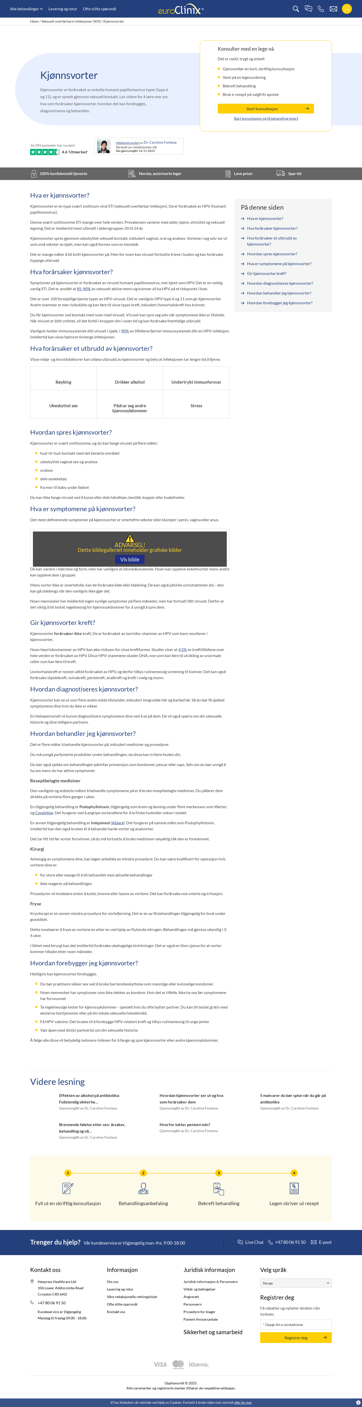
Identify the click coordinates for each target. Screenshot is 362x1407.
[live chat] (308, 9)
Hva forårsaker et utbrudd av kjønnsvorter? (272, 241)
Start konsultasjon (262, 108)
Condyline (44, 812)
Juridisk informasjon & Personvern (211, 1281)
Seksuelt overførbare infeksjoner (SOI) (71, 21)
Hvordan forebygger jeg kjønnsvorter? (279, 302)
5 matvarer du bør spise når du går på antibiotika (293, 1098)
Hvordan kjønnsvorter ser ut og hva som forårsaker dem (191, 1098)
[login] (346, 9)
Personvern (193, 1304)
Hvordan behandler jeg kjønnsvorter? (279, 292)
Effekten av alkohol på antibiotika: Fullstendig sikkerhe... (89, 1098)
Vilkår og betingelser (200, 1289)
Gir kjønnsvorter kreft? (266, 273)
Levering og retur (63, 9)
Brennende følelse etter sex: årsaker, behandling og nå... (92, 1127)
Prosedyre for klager (199, 1312)
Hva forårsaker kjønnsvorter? (272, 228)
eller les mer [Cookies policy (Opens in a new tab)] (243, 1402)
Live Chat (254, 1242)
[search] (296, 9)
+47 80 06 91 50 (52, 1303)
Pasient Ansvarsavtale (201, 1319)
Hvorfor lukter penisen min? (185, 1124)
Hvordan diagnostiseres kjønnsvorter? (280, 283)
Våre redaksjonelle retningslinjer (132, 1297)
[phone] (321, 9)
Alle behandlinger (24, 9)
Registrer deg (296, 1337)
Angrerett (191, 1297)
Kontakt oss (116, 1312)
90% (125, 330)
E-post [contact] (325, 1242)
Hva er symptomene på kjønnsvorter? (279, 263)
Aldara (117, 822)
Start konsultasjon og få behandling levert (266, 118)
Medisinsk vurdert (128, 143)
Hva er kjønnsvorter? (265, 218)
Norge (268, 1283)
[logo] (181, 8)
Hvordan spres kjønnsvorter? (272, 253)
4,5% (182, 649)
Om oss (112, 1281)
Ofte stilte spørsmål (99, 9)
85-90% (84, 288)
